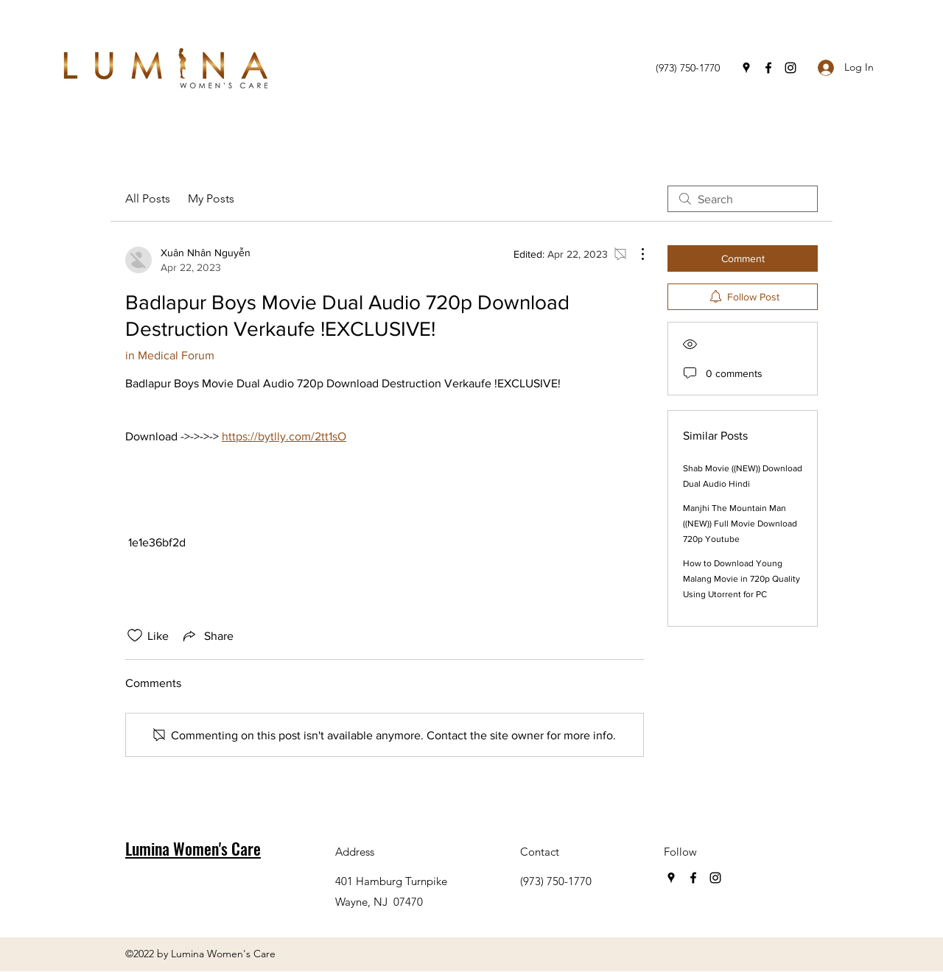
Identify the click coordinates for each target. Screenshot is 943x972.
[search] (742, 199)
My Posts (211, 198)
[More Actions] (635, 254)
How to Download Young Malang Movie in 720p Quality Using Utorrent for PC (741, 578)
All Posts (147, 198)
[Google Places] (746, 67)
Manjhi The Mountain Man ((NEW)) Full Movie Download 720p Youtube (740, 523)
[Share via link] (207, 635)
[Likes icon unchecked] (134, 635)
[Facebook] (768, 67)
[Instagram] (790, 67)
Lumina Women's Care (193, 848)
